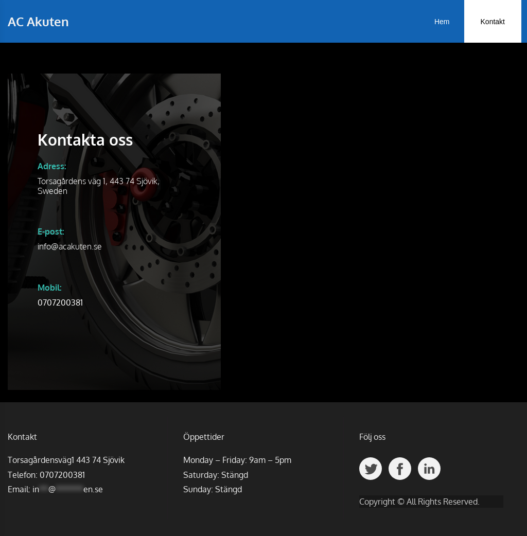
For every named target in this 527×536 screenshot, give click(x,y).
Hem (442, 21)
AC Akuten (38, 21)
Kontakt (493, 21)
